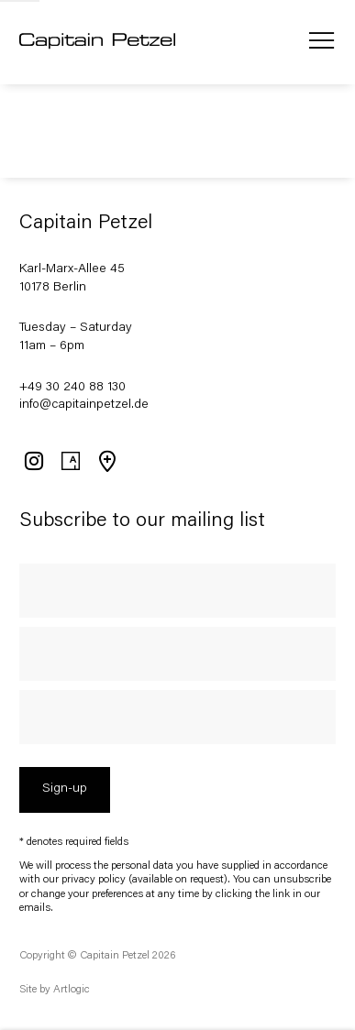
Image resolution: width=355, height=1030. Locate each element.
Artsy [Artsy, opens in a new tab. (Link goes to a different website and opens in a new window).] (69, 461)
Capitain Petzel (97, 42)
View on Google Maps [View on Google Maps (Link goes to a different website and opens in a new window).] (106, 461)
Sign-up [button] (64, 789)
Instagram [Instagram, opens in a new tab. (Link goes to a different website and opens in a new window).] (33, 461)
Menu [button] (321, 42)
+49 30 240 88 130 (72, 387)
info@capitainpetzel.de (84, 405)
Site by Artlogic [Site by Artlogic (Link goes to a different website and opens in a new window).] (54, 989)
